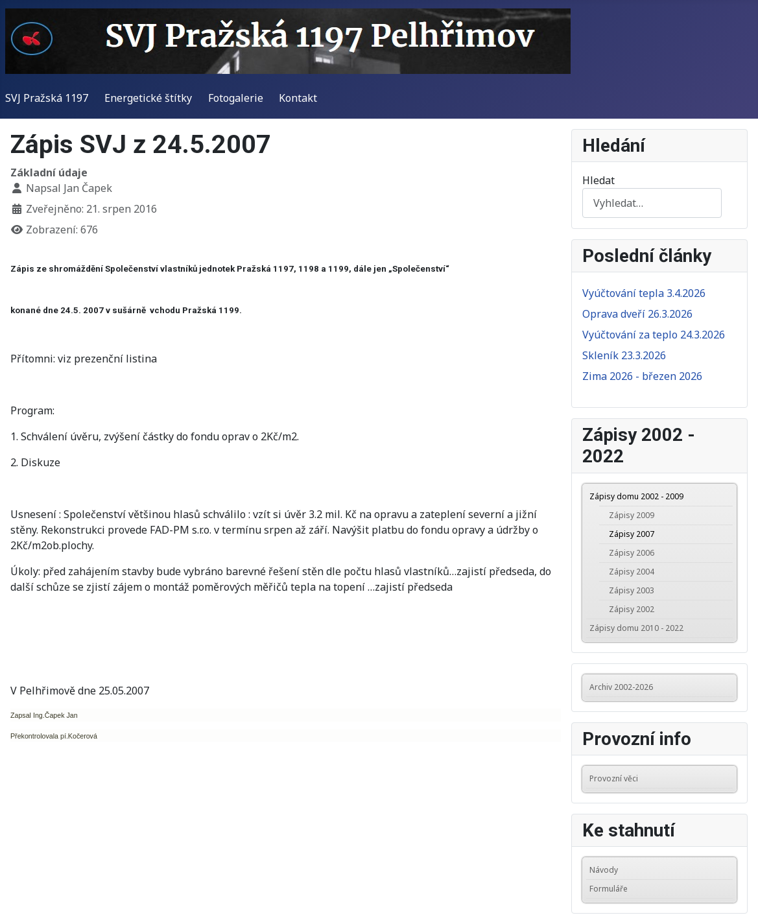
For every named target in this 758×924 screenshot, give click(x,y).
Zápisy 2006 (631, 552)
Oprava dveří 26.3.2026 (637, 314)
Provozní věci (613, 778)
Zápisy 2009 (631, 515)
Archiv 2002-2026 (621, 687)
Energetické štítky (148, 98)
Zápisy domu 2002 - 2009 (636, 496)
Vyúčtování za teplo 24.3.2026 (653, 334)
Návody (603, 869)
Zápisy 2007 (631, 533)
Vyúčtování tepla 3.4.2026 (643, 293)
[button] (726, 497)
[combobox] (652, 202)
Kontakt (298, 98)
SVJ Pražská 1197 (46, 98)
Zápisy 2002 (631, 609)
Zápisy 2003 (631, 590)
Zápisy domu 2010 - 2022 (636, 628)
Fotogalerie (235, 98)
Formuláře (608, 888)
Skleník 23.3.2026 (624, 355)
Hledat (598, 180)
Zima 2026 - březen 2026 (642, 376)
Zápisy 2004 (631, 571)
